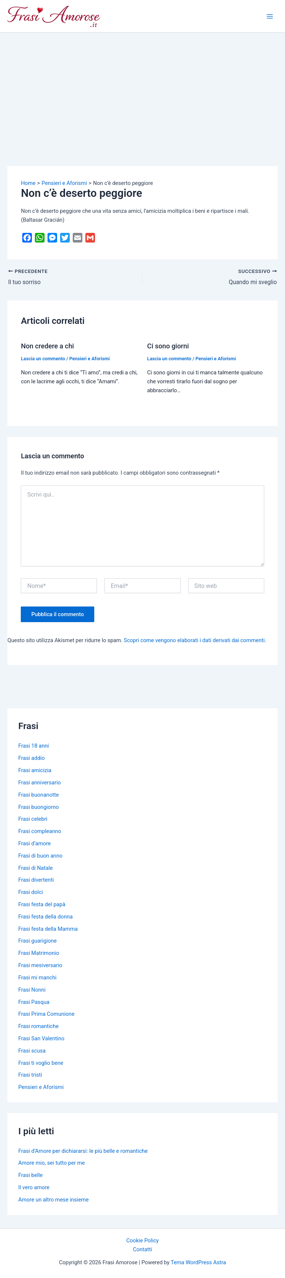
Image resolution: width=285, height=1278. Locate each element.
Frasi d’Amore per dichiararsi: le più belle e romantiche (83, 1151)
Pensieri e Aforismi (89, 358)
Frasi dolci (30, 892)
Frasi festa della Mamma (48, 929)
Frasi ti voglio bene (40, 1063)
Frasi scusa (32, 1050)
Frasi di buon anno (40, 855)
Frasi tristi (30, 1074)
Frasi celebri (32, 819)
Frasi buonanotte (38, 794)
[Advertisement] (142, 88)
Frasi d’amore (34, 843)
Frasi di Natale (35, 868)
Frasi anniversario (39, 782)
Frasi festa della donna (45, 916)
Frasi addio (31, 758)
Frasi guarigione (37, 940)
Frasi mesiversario (40, 965)
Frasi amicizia (34, 770)
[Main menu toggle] (270, 16)
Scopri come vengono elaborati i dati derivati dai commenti (194, 640)
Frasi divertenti (36, 880)
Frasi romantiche (38, 1026)
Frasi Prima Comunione (46, 1014)
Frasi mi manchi (37, 977)
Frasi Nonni (32, 989)
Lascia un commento (43, 358)
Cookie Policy (142, 1240)
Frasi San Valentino (41, 1038)
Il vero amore (33, 1187)
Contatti (142, 1249)
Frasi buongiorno (38, 807)
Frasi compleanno (39, 831)
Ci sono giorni (168, 346)
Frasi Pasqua (33, 1002)
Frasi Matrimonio (38, 953)
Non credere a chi (47, 346)
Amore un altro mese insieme (53, 1199)
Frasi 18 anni (33, 745)
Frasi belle (30, 1175)
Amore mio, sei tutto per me (51, 1163)
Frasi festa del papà (41, 904)
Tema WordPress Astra (198, 1262)
